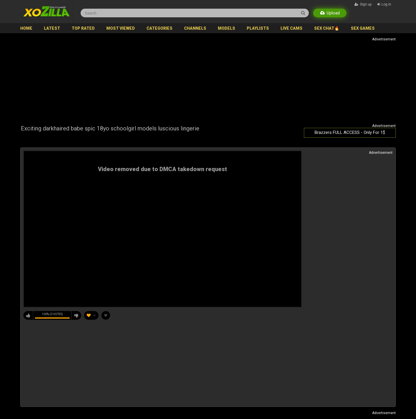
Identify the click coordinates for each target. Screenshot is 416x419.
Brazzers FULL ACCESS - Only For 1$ (350, 132)
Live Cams (291, 28)
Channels (195, 28)
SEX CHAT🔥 (326, 28)
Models (226, 28)
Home (26, 28)
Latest (52, 28)
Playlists (258, 28)
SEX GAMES (363, 28)
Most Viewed (120, 28)
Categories (159, 28)
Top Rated (83, 28)
